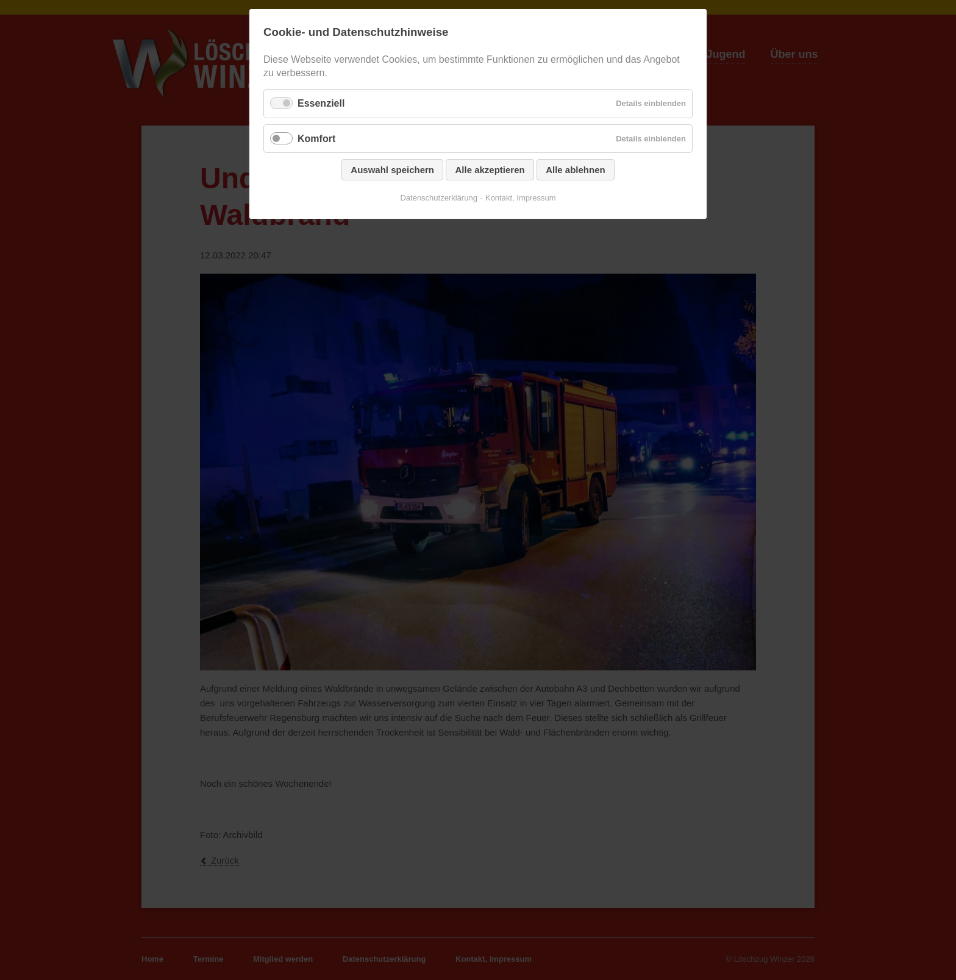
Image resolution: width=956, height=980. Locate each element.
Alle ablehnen (575, 170)
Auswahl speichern (392, 170)
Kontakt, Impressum (520, 197)
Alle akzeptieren (489, 170)
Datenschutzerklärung (438, 197)
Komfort (316, 138)
